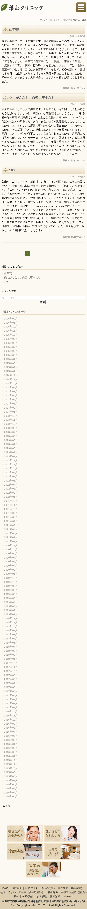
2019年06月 (11, 594)
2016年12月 (11, 711)
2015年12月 (11, 760)
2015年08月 (11, 776)
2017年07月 (11, 683)
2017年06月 (11, 687)
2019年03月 (11, 606)
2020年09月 (11, 553)
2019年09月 (11, 585)
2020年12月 (11, 545)
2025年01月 (11, 371)
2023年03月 (11, 448)
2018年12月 (11, 618)
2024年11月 (11, 379)
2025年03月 (11, 363)
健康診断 (55, 896)
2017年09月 (11, 675)
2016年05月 (11, 739)
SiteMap (68, 896)
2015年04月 (11, 792)
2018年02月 (11, 654)
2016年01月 (11, 756)
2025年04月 (11, 359)
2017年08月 (11, 679)
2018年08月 (11, 634)
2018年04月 (11, 646)
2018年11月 (11, 622)
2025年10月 (11, 334)
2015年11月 (11, 764)
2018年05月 (11, 642)
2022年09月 (11, 472)
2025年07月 (11, 347)
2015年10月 (11, 768)
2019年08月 (11, 590)
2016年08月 (11, 727)
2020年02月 (11, 569)
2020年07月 (11, 557)
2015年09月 (11, 772)
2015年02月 (11, 796)
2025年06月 (11, 351)
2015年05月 (11, 788)
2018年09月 (11, 630)
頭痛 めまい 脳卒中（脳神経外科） (22, 892)
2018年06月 (11, 638)
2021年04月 (11, 529)
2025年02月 (11, 367)
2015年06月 (11, 784)
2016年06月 (11, 735)
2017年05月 (11, 691)
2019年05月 (11, 598)
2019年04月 (11, 602)
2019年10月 (11, 582)
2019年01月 (11, 614)
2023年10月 (11, 423)
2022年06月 (11, 480)
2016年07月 (11, 731)
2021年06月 (11, 525)
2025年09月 (11, 338)
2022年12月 (11, 460)
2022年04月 (11, 484)
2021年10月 (11, 509)
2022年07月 (11, 476)
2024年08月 (11, 391)
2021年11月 (11, 505)
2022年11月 (11, 464)
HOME (4, 888)
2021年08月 (11, 517)
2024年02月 (11, 407)
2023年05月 (11, 440)
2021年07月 (11, 521)
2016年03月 (11, 747)
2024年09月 (11, 387)
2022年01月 (11, 496)
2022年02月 (11, 492)
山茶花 (14, 29)
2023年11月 (11, 419)
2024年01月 (11, 411)
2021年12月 (11, 500)
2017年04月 (11, 695)
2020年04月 (11, 565)
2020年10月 (11, 549)
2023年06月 (11, 436)
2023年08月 (11, 428)
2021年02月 (11, 537)
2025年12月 (11, 326)
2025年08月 (11, 343)
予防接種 (41, 896)
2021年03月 (11, 533)
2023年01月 (11, 456)
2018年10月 (11, 626)
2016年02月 (11, 752)
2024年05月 (11, 399)
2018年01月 (11, 658)
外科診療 (27, 896)
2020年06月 (11, 561)
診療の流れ (31, 888)
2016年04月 (11, 744)
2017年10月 (11, 671)
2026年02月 (11, 318)
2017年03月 (11, 699)
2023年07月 (11, 432)
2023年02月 (11, 452)
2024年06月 (11, 395)
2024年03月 (11, 403)
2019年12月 (11, 577)
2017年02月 (11, 703)
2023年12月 (11, 415)
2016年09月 (11, 723)
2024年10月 (11, 383)
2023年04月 (11, 444)
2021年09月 (11, 513)
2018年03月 (11, 650)
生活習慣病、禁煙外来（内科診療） (63, 888)
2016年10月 (11, 719)
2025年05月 (11, 355)
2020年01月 (11, 573)
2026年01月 (11, 322)
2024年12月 (11, 375)
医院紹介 (17, 888)
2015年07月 (11, 780)
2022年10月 (11, 468)
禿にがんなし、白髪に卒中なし (32, 98)
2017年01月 (11, 707)
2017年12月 (11, 662)
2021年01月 (11, 541)
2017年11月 (11, 667)
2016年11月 (11, 715)
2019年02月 (11, 610)
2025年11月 (11, 330)
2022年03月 (11, 488)
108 (12, 170)
